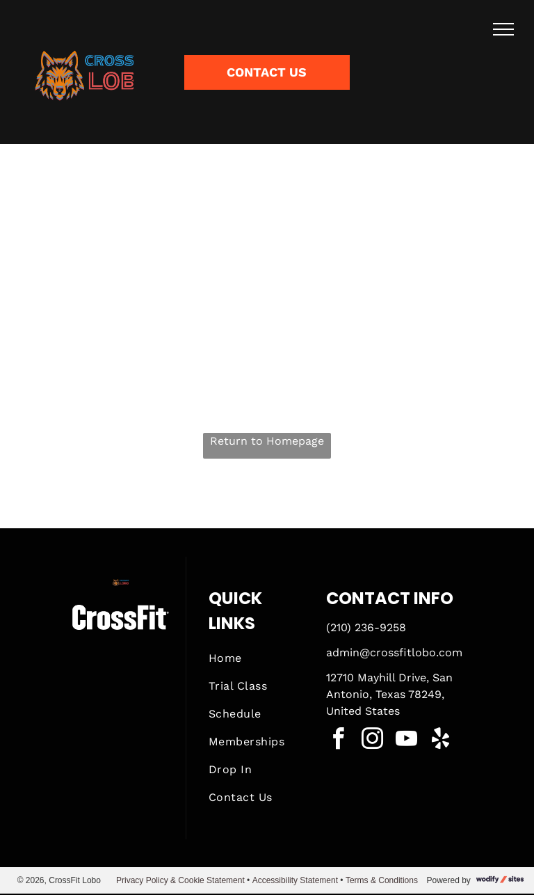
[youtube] (406, 741)
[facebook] (338, 741)
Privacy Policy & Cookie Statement (180, 880)
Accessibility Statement (295, 880)
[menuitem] (259, 658)
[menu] (503, 29)
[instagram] (372, 741)
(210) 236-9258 (366, 627)
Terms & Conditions (382, 880)
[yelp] (440, 741)
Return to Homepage (267, 441)
